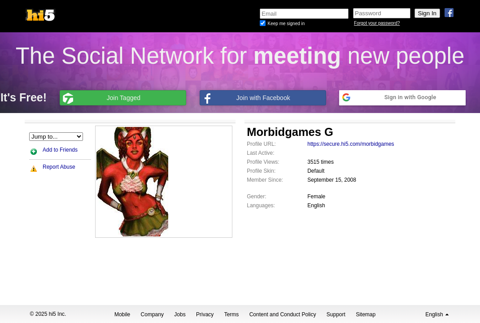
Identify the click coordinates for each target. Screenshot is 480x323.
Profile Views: (263, 162)
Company (152, 314)
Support (336, 314)
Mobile (122, 314)
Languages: (261, 205)
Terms (231, 314)
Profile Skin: (261, 171)
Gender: (256, 196)
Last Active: (260, 153)
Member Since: (265, 180)
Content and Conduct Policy (282, 314)
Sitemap (365, 314)
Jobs (179, 314)
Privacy (205, 314)
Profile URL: (261, 144)
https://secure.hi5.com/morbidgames (350, 144)
